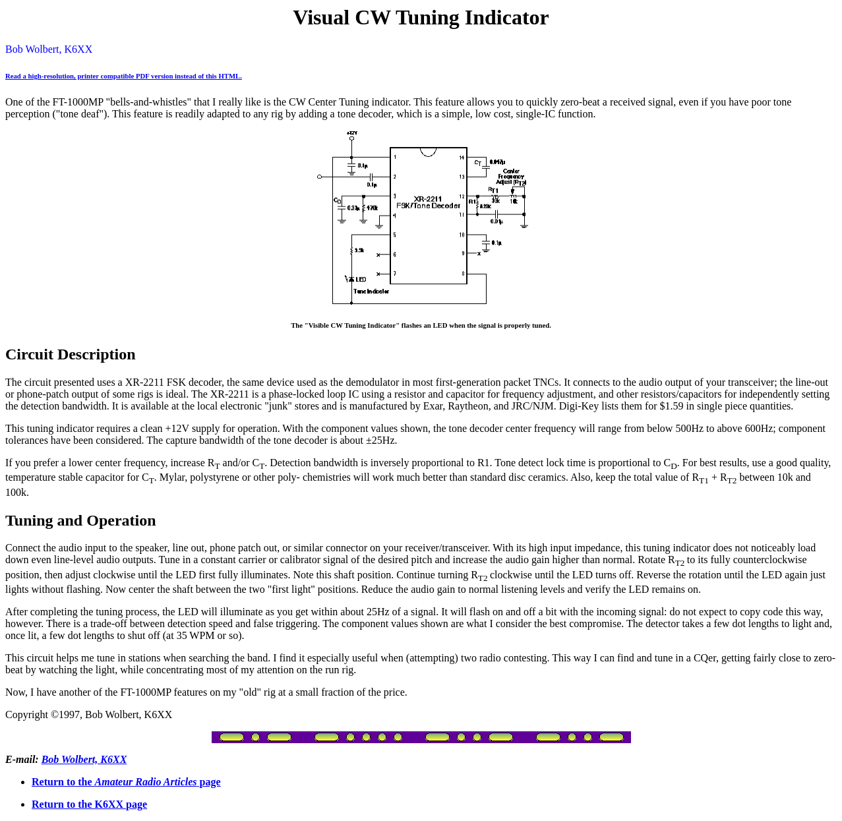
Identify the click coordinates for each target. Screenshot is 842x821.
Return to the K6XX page (89, 804)
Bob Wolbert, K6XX (84, 759)
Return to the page (126, 781)
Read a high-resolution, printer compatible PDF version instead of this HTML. (123, 76)
